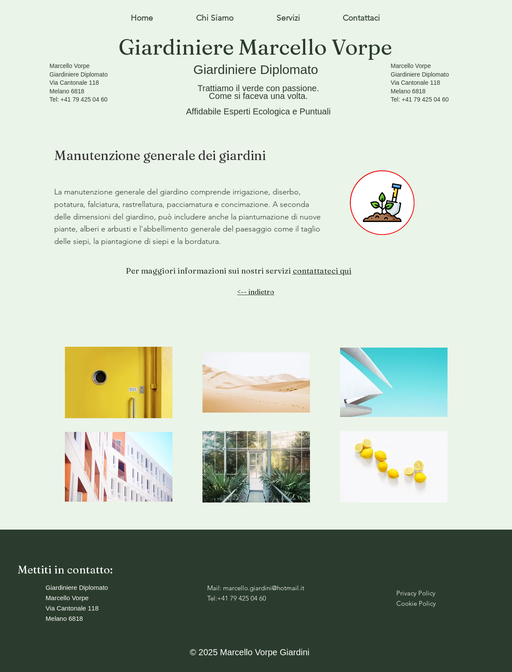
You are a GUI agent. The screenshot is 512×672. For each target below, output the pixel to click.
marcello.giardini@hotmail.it (263, 588)
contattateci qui (322, 271)
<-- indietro (255, 291)
